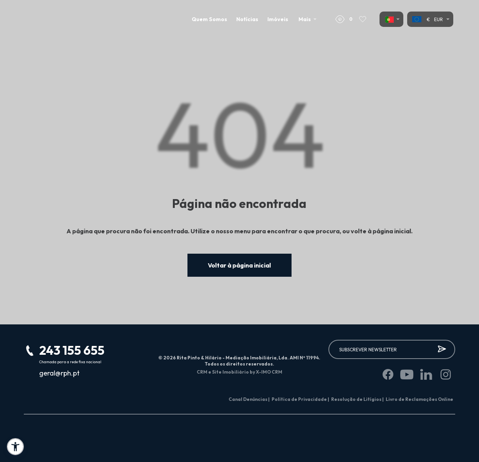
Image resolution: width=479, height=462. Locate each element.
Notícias (247, 19)
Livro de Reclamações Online (419, 399)
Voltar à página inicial (239, 265)
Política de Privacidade (300, 399)
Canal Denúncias (249, 399)
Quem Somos (209, 19)
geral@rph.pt (59, 373)
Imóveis (277, 19)
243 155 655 (71, 350)
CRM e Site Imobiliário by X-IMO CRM (239, 372)
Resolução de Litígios (357, 399)
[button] (15, 446)
